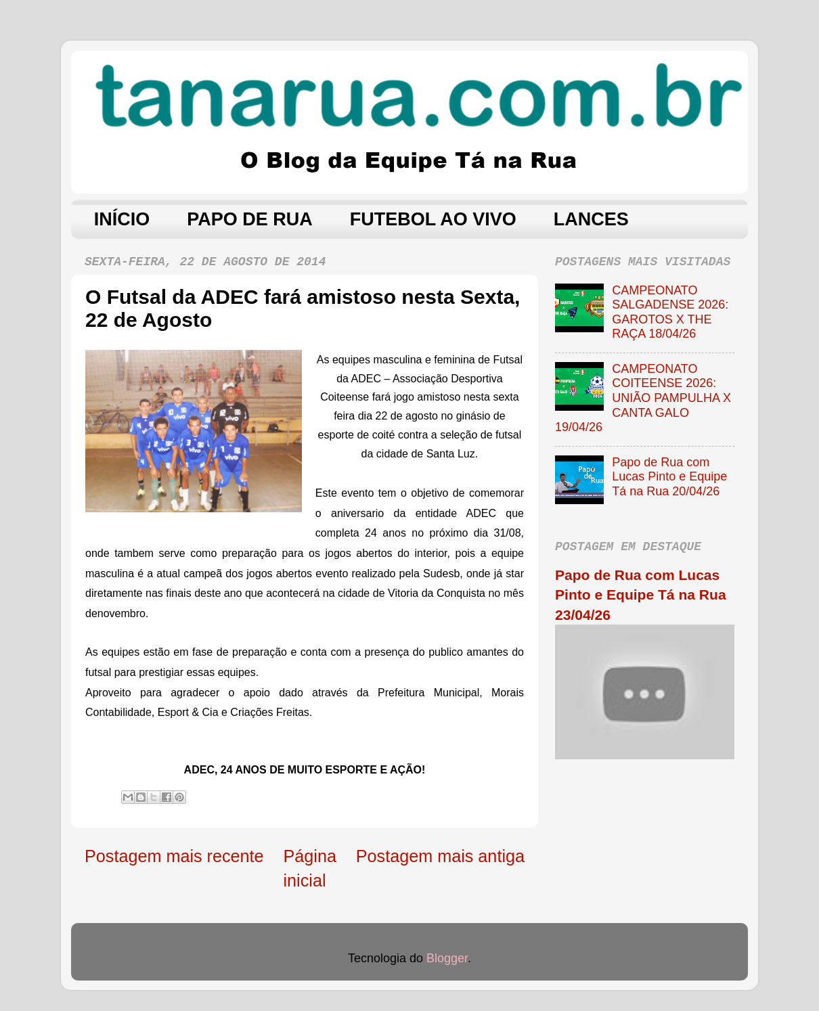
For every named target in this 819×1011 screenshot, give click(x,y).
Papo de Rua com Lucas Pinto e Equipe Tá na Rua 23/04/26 (640, 595)
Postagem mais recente (174, 856)
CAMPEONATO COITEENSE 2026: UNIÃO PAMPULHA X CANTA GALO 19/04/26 (643, 398)
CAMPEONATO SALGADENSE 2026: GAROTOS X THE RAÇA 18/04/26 (670, 312)
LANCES (591, 219)
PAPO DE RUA (250, 219)
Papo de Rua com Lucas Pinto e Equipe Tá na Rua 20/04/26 (669, 476)
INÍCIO (122, 219)
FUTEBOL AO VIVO (433, 219)
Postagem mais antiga (440, 856)
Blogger (447, 958)
